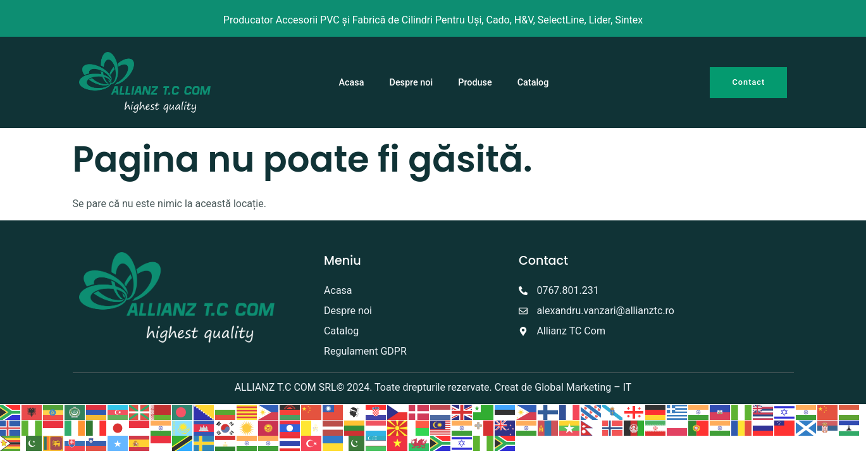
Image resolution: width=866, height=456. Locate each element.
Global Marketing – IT (583, 387)
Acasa (351, 82)
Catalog (533, 82)
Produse (475, 82)
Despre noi (411, 82)
